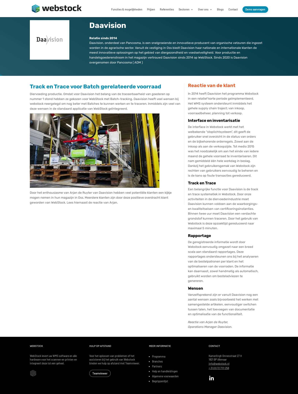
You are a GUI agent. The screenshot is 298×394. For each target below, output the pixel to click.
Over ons (203, 9)
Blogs (220, 9)
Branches (157, 361)
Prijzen (151, 9)
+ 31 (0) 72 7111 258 (219, 368)
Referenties (167, 9)
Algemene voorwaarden (165, 376)
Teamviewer (100, 373)
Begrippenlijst (160, 381)
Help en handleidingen (165, 371)
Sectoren (184, 9)
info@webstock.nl (219, 363)
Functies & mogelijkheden (126, 9)
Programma (158, 356)
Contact (233, 9)
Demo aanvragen (255, 9)
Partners (157, 366)
